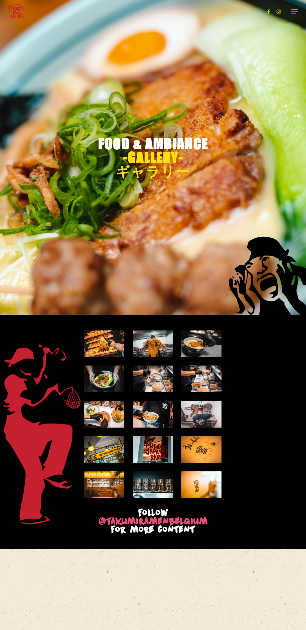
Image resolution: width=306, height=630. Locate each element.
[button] (294, 11)
